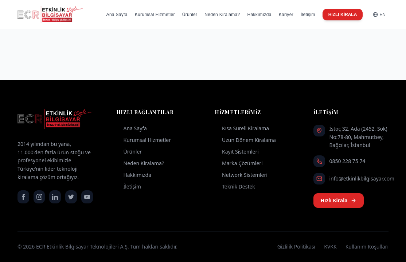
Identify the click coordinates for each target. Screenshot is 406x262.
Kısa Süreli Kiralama (242, 128)
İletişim (308, 14)
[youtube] (87, 196)
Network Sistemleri (241, 174)
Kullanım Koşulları (367, 246)
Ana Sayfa (117, 14)
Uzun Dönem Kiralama (245, 139)
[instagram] (39, 196)
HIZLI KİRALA (342, 14)
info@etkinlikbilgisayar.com (362, 178)
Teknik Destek (235, 186)
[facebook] (23, 196)
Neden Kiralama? (222, 14)
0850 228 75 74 (347, 161)
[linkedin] (55, 196)
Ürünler (189, 14)
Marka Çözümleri (239, 163)
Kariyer (286, 14)
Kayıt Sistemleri (237, 151)
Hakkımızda (259, 14)
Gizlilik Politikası (296, 246)
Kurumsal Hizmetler (155, 14)
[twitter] (71, 196)
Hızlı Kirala (338, 200)
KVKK (330, 246)
